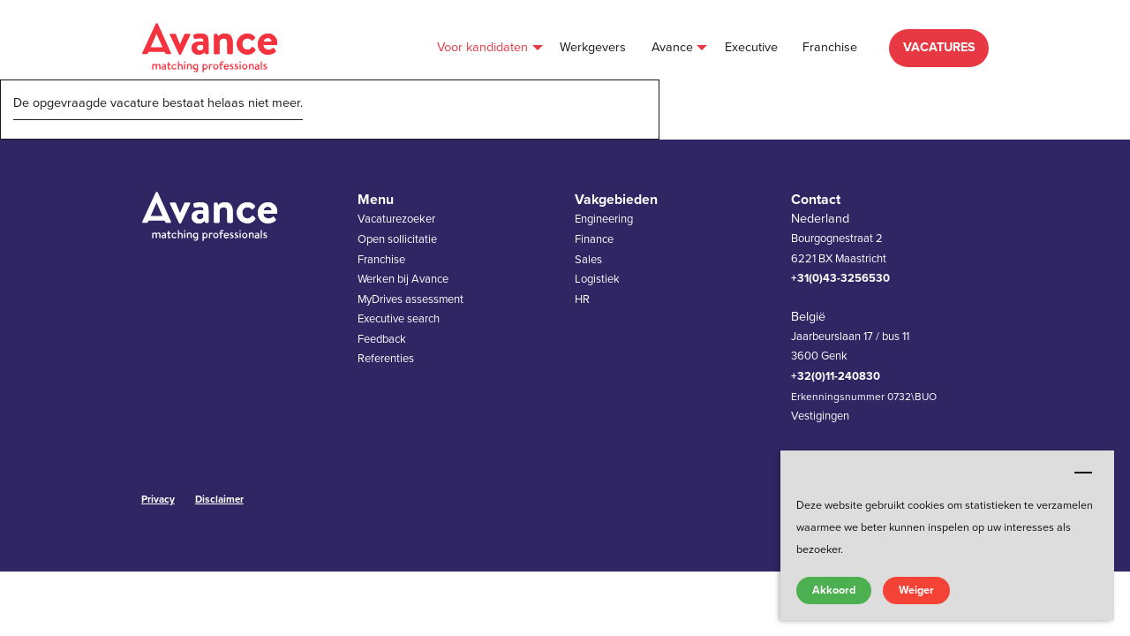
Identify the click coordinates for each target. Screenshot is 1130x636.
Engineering (604, 219)
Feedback (382, 339)
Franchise (381, 260)
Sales (588, 260)
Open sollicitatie (397, 239)
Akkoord (833, 590)
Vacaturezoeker (396, 219)
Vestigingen (820, 416)
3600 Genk (819, 356)
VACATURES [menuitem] (939, 47)
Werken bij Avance (403, 279)
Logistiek (597, 279)
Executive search (399, 319)
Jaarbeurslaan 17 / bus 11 (850, 336)
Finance (594, 239)
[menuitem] (486, 48)
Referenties (386, 359)
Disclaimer (219, 499)
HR (582, 299)
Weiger (916, 590)
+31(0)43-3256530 (840, 278)
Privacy (158, 499)
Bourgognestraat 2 (837, 238)
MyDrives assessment (410, 299)
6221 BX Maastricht (838, 259)
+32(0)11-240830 (835, 376)
